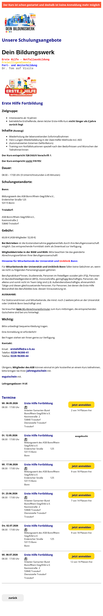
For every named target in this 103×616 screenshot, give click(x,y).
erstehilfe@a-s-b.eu (22, 349)
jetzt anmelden (81, 405)
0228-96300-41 (20, 352)
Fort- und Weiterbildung (19, 65)
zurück (13, 598)
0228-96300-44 (19, 356)
